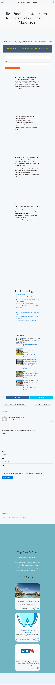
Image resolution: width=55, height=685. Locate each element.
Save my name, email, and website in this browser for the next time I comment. (23, 473)
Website (4, 466)
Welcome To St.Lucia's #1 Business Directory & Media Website (27, 559)
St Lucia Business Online (27, 2)
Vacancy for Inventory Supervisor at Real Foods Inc (27, 565)
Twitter (46, 676)
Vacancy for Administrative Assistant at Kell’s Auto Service (27, 562)
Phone (6, 55)
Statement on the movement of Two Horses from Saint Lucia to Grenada (31, 350)
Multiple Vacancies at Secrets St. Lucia (25, 297)
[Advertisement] (27, 104)
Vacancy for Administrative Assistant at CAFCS (28, 320)
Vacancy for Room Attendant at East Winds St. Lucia (27, 570)
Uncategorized (32, 10)
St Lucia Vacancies (20, 294)
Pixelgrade (37, 679)
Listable (32, 679)
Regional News (26, 344)
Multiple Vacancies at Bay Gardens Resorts (27, 303)
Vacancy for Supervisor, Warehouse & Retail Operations (27, 567)
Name (4, 451)
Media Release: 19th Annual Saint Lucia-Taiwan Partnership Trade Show (31, 340)
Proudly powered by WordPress (21, 679)
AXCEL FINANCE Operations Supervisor (15, 404)
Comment (4, 433)
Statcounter (3, 684)
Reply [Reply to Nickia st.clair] (51, 421)
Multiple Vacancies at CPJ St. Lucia (24, 310)
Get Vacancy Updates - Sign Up (12, 68)
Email (6, 61)
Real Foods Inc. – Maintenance (42, 404)
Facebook (41, 676)
